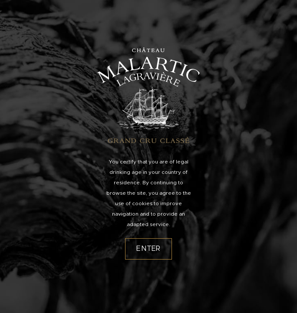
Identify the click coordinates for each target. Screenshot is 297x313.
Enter (148, 248)
